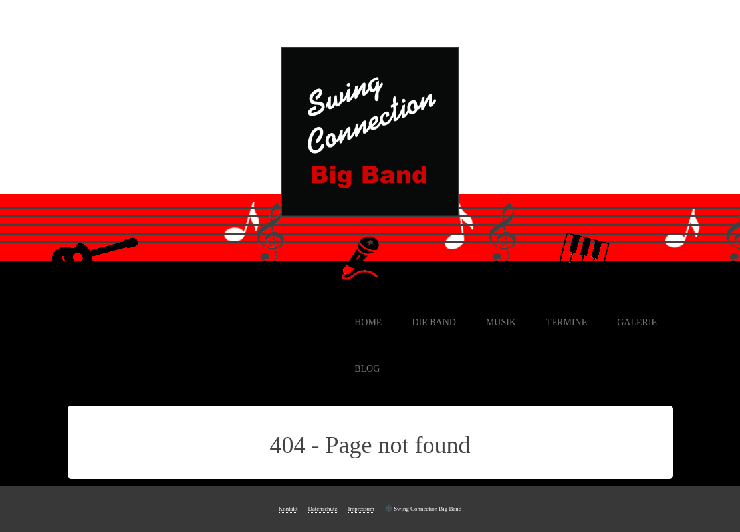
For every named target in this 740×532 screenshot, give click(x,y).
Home (368, 322)
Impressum (361, 508)
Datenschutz (322, 508)
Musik (501, 322)
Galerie (637, 322)
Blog (367, 369)
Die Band (434, 322)
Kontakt (288, 508)
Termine (566, 322)
